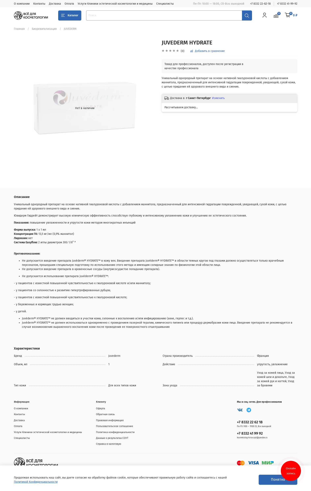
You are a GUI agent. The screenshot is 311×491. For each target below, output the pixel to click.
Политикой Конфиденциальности (36, 482)
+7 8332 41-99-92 (287, 3)
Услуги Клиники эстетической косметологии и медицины (115, 3)
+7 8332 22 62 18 (250, 422)
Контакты (39, 3)
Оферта (100, 408)
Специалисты (165, 3)
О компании (22, 3)
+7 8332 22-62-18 (260, 3)
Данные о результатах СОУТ (112, 437)
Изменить (218, 98)
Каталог (70, 15)
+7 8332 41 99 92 (250, 433)
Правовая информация (110, 420)
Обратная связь (105, 414)
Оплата (69, 3)
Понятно (278, 480)
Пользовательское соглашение (114, 426)
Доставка (55, 3)
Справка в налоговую (108, 443)
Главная (19, 29)
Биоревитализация (44, 29)
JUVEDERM (70, 29)
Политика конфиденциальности (115, 432)
